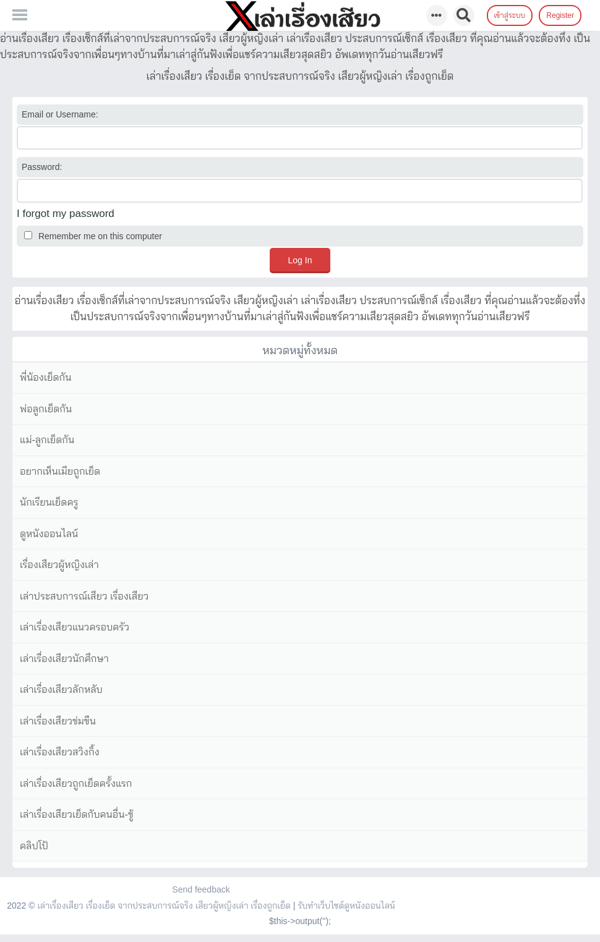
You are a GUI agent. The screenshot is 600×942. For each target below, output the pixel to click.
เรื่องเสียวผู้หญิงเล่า (59, 564)
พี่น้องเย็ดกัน (45, 377)
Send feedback (200, 889)
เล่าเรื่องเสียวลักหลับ (61, 689)
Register (560, 15)
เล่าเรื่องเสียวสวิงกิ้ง (60, 752)
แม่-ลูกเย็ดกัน (47, 440)
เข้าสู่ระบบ (510, 15)
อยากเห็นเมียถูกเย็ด (60, 471)
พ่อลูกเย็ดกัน (46, 409)
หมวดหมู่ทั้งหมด (300, 350)
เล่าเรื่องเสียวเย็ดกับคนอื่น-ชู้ (77, 814)
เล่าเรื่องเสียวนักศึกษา (64, 658)
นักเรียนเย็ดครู (49, 502)
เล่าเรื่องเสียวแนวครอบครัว (74, 627)
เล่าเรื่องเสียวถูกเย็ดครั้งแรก (76, 783)
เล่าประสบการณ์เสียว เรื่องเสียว (84, 596)
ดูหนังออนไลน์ (49, 533)
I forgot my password (65, 213)
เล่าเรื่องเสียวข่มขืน (58, 721)
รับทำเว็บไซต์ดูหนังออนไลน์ (346, 905)
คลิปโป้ (34, 846)
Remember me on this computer (93, 236)
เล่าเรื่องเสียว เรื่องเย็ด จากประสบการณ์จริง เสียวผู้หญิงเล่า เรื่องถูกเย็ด (163, 905)
